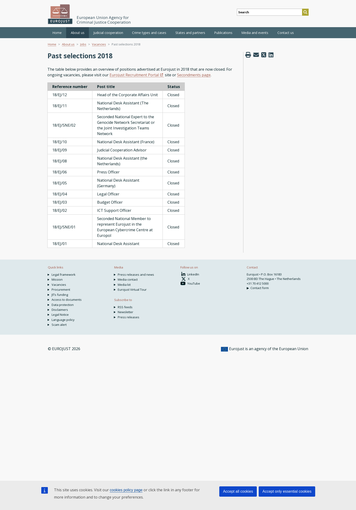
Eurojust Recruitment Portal (134, 74)
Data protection (63, 305)
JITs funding (60, 295)
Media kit (124, 285)
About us (68, 44)
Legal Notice (60, 314)
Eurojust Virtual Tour (132, 289)
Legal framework (64, 274)
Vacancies (99, 44)
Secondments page (194, 74)
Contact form (259, 288)
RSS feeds (125, 307)
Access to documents (67, 299)
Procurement (61, 289)
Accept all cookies (238, 491)
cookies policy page (126, 490)
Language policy (63, 320)
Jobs (83, 44)
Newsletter (125, 312)
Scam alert (59, 325)
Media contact (128, 279)
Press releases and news (136, 274)
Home (57, 32)
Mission (57, 279)
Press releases (128, 317)
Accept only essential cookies (286, 491)
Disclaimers (60, 310)
